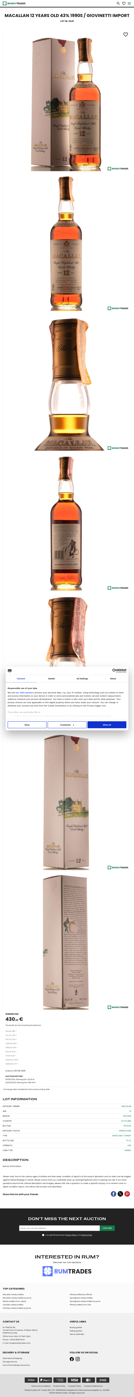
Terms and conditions (41, 1386)
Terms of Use (86, 1235)
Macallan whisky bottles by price (17, 1298)
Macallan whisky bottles (13, 1294)
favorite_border (124, 3)
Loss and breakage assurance (16, 1365)
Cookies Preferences (93, 1386)
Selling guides (76, 1331)
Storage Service (10, 1361)
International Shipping (12, 1358)
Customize (67, 725)
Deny (27, 725)
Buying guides (76, 1327)
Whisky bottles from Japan (14, 1301)
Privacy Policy (71, 1235)
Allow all (107, 725)
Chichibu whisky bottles (13, 1304)
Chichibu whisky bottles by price (17, 1308)
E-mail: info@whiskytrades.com (17, 1343)
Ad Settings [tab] (82, 678)
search (118, 3)
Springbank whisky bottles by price (85, 1301)
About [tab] (113, 678)
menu (129, 3)
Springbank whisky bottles (81, 1298)
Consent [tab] (21, 678)
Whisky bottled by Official (81, 1294)
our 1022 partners (25, 692)
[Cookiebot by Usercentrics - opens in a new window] (114, 671)
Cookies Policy (74, 1386)
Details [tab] (51, 678)
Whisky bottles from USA (80, 1304)
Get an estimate (77, 1334)
